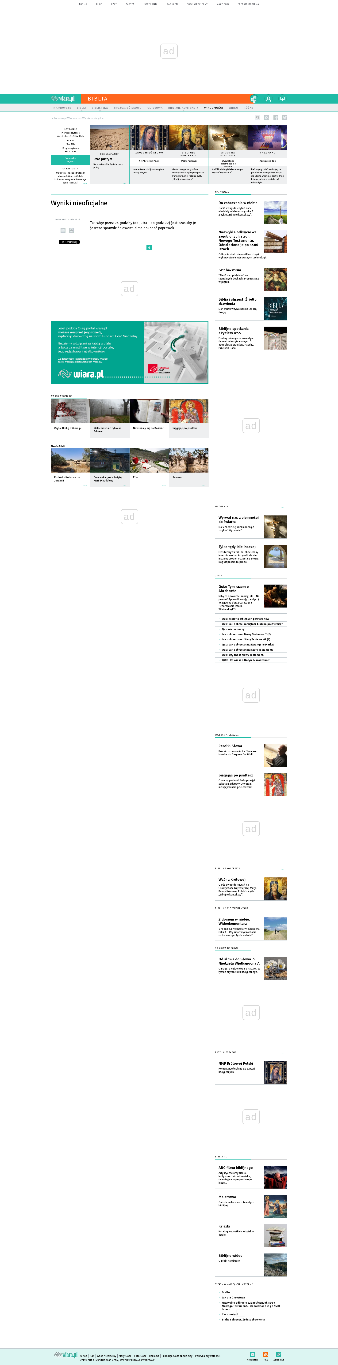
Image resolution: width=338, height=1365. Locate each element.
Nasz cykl (267, 152)
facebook (275, 117)
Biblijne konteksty (189, 154)
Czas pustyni (102, 159)
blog (99, 4)
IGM (92, 1356)
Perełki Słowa (230, 746)
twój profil (268, 98)
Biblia (98, 98)
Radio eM (172, 4)
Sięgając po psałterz (236, 775)
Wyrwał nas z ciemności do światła (228, 164)
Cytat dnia (70, 168)
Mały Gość (223, 4)
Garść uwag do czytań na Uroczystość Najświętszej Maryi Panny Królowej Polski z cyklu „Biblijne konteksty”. (238, 889)
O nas (83, 1356)
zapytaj (131, 4)
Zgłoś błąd (278, 1353)
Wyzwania (221, 506)
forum (83, 4)
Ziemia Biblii (58, 446)
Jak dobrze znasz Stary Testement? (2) (246, 639)
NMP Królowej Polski (149, 161)
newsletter (252, 1353)
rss (266, 117)
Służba (226, 1292)
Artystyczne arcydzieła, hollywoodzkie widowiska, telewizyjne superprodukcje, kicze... (235, 1178)
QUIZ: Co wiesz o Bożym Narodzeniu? (245, 660)
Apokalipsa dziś (268, 161)
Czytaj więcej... (109, 186)
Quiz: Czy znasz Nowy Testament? (243, 655)
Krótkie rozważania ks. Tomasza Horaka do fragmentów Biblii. (238, 753)
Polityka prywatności (207, 1356)
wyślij (63, 230)
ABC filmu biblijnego (236, 1168)
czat (114, 4)
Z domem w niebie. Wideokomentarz (234, 921)
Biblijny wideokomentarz (231, 908)
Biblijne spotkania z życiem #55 (234, 331)
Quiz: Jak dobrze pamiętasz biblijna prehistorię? (252, 624)
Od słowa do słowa (227, 948)
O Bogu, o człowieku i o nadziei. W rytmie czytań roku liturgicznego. (239, 970)
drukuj (71, 230)
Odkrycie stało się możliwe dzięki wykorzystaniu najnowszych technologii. (243, 256)
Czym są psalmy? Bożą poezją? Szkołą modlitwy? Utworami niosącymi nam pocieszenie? (237, 784)
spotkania (151, 4)
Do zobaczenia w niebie (238, 203)
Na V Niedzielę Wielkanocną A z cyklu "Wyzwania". (236, 528)
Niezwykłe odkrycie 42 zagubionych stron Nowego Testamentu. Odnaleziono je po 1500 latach (238, 240)
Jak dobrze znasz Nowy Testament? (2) (246, 634)
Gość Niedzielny (197, 4)
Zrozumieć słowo (149, 152)
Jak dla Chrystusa (233, 1297)
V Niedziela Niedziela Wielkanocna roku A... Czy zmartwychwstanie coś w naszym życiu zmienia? (239, 932)
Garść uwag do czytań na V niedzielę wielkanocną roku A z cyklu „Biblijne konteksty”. (236, 211)
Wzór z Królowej (189, 161)
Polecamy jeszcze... (227, 735)
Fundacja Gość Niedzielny (177, 1356)
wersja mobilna (248, 4)
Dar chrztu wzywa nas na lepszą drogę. (238, 310)
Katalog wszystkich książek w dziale (236, 1233)
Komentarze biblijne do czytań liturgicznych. (237, 1070)
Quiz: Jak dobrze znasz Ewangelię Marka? (248, 644)
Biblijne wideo (230, 1255)
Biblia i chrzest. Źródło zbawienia (238, 301)
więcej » (70, 186)
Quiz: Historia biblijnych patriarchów (245, 619)
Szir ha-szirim (230, 270)
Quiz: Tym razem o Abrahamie (234, 589)
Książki (224, 1226)
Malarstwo (227, 1197)
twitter (284, 117)
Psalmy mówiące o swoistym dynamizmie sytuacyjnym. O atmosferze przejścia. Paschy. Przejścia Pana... (236, 343)
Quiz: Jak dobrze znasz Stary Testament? (247, 650)
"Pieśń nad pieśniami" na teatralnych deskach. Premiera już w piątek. (239, 279)
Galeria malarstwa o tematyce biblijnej (236, 1204)
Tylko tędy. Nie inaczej (237, 547)
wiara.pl (66, 99)
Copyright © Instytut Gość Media (99, 1360)
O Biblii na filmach (229, 1261)
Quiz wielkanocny (233, 629)
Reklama (154, 1356)
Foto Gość (140, 1356)
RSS (265, 1353)
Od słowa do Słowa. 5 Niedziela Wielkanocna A (239, 961)
